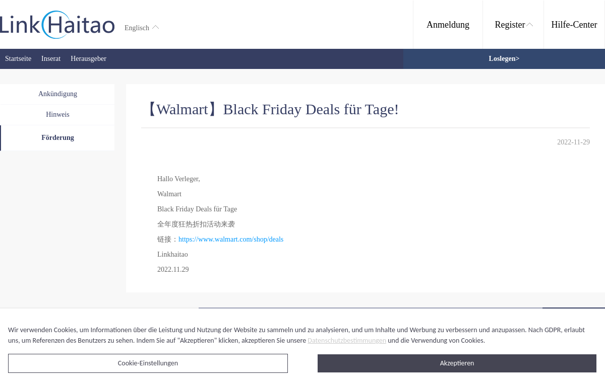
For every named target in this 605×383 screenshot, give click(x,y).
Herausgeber (88, 58)
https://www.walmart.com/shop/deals (230, 239)
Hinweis (58, 114)
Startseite (18, 58)
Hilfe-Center (574, 25)
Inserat (50, 58)
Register (514, 25)
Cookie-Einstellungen (148, 363)
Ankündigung (57, 94)
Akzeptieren (457, 363)
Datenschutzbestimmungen (347, 340)
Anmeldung (448, 25)
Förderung (57, 137)
